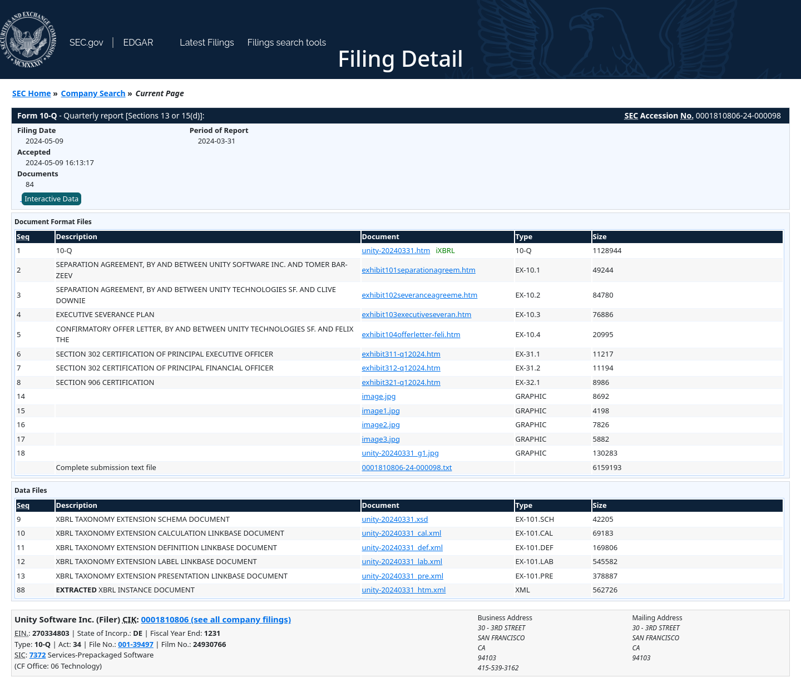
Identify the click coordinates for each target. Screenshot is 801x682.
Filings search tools (287, 42)
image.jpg (379, 396)
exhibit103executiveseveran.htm (417, 314)
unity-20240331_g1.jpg (400, 453)
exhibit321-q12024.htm (401, 382)
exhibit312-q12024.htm (401, 368)
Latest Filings (207, 42)
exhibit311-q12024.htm (401, 354)
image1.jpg (381, 411)
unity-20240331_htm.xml (404, 590)
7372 (37, 655)
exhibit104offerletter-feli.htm (411, 334)
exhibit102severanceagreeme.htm (420, 295)
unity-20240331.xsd (395, 519)
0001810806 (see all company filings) (216, 619)
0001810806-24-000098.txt (407, 467)
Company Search (93, 93)
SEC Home (31, 93)
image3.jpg (381, 439)
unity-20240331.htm (396, 250)
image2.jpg (381, 424)
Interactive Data (51, 199)
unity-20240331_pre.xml (403, 576)
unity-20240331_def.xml (402, 547)
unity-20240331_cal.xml (402, 533)
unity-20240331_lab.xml (402, 561)
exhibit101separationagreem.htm (419, 270)
